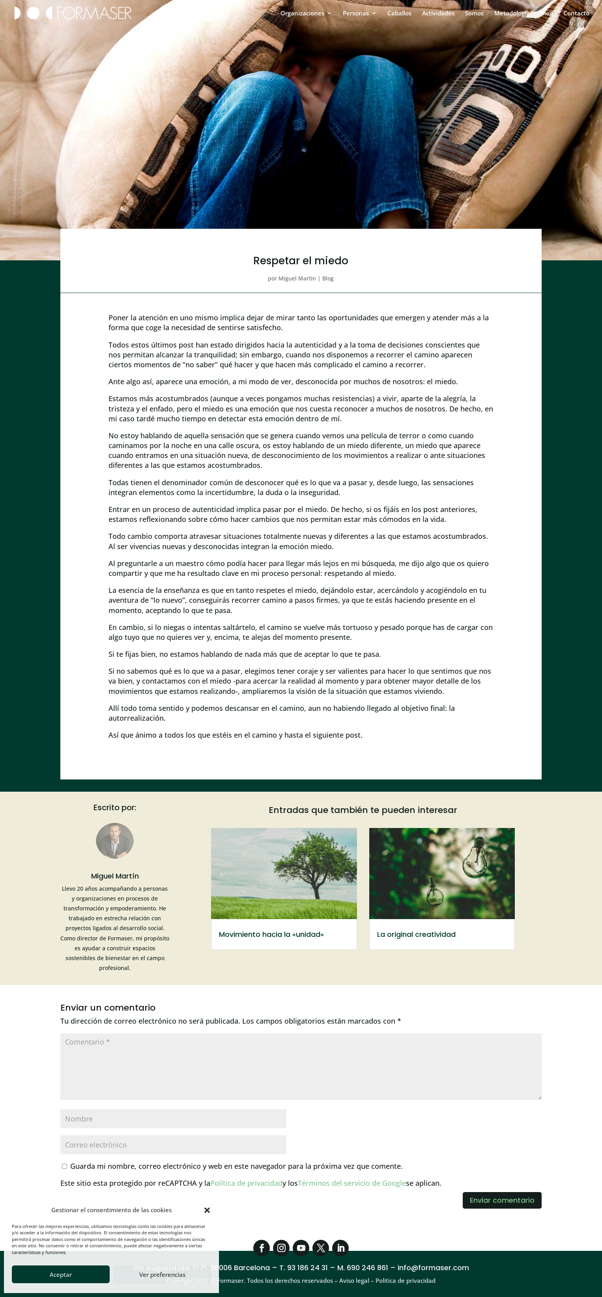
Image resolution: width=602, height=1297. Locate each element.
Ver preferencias (162, 1274)
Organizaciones (302, 13)
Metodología (512, 13)
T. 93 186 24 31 (303, 1268)
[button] (207, 1210)
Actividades (438, 13)
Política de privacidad (246, 1183)
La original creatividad (416, 934)
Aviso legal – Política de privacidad (387, 1280)
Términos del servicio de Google (352, 1183)
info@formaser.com (433, 1268)
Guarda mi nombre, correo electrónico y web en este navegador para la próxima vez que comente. (236, 1166)
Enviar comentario (502, 1200)
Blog (546, 13)
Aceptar (61, 1274)
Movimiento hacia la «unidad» (271, 934)
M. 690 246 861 (362, 1268)
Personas (356, 13)
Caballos (399, 13)
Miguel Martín (297, 278)
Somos (474, 13)
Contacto (576, 13)
